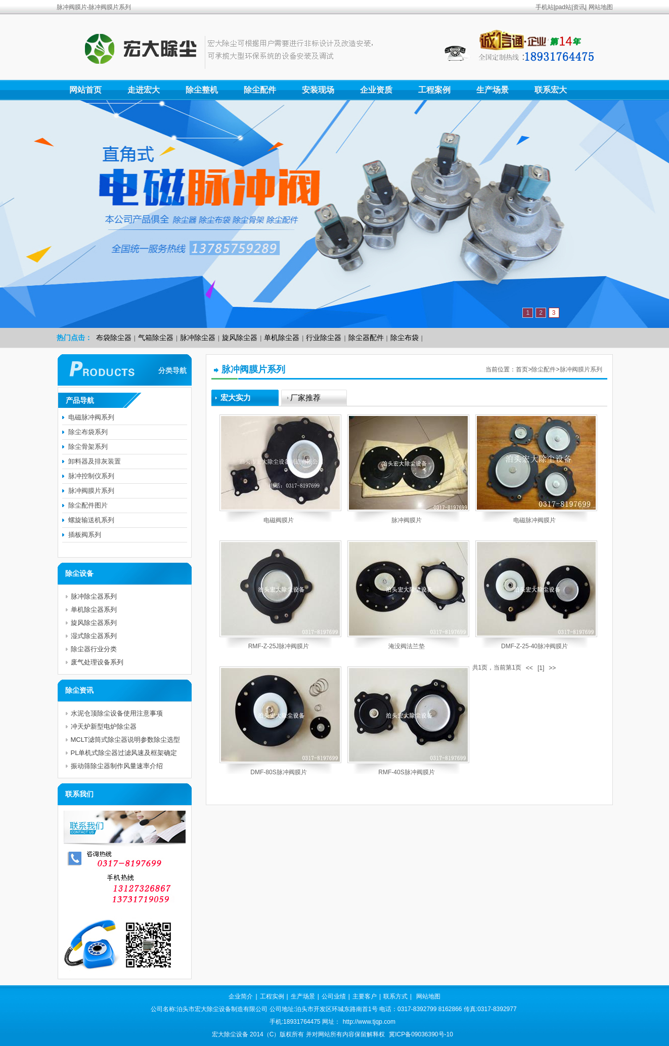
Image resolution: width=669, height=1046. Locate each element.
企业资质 (376, 90)
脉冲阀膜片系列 (581, 369)
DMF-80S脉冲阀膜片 (278, 772)
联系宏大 (550, 90)
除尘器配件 (366, 337)
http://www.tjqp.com (369, 1021)
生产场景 (492, 90)
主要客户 (364, 996)
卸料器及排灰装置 (94, 461)
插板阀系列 (84, 534)
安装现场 (318, 90)
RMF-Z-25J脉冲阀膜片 (278, 646)
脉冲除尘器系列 (94, 596)
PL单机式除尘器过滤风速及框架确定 (124, 753)
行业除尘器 (323, 337)
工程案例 (434, 90)
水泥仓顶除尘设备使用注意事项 (117, 713)
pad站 (563, 7)
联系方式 (395, 996)
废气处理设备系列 (97, 662)
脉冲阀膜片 (406, 520)
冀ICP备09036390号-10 (421, 1034)
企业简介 (241, 996)
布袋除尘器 (113, 337)
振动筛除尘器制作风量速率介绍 (117, 766)
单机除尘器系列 (94, 609)
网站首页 (85, 90)
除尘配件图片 (88, 505)
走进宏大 (143, 90)
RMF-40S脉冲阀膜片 (406, 772)
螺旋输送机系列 (91, 520)
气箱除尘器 (155, 337)
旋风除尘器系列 (94, 622)
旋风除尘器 (239, 337)
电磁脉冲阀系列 (91, 417)
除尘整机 (202, 90)
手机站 (545, 7)
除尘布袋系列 (88, 432)
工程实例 (272, 996)
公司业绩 (334, 996)
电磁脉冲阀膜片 (534, 520)
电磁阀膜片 (278, 520)
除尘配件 (260, 90)
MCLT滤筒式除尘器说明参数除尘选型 (125, 739)
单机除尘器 (281, 337)
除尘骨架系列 (88, 446)
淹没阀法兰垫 (406, 646)
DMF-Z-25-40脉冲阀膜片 (534, 646)
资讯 (579, 7)
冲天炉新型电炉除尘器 (104, 726)
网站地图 (601, 7)
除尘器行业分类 (94, 649)
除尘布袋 (404, 337)
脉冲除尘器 (197, 337)
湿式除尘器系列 (94, 636)
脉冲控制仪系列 (91, 476)
